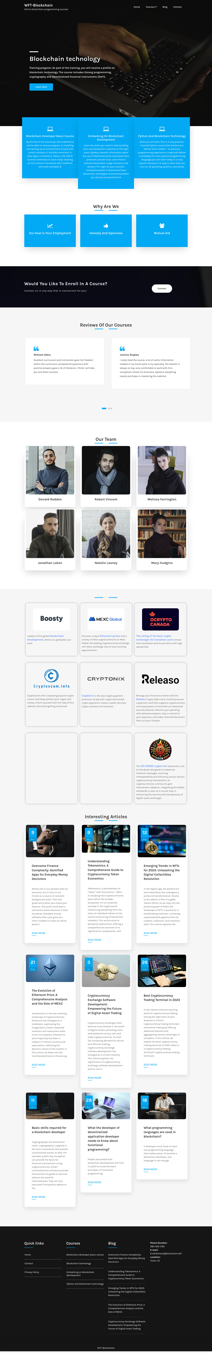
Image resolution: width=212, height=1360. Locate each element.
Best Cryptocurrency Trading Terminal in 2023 (162, 1006)
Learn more (41, 87)
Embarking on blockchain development (106, 137)
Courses (150, 6)
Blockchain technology (79, 1272)
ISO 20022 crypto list (154, 774)
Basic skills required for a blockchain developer (49, 1138)
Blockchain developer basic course (50, 136)
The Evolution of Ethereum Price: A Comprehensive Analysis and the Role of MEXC (49, 1005)
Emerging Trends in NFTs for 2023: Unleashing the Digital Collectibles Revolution (162, 881)
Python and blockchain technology (162, 136)
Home (137, 6)
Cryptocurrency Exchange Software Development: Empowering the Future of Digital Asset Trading (105, 1012)
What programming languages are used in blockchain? (160, 1141)
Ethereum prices (110, 644)
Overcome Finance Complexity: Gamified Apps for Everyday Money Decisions (50, 881)
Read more (38, 941)
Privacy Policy (32, 1280)
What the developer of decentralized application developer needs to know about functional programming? (103, 1147)
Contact (177, 6)
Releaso (141, 707)
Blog (165, 6)
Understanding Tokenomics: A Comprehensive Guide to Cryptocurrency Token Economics (105, 878)
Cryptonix (88, 704)
